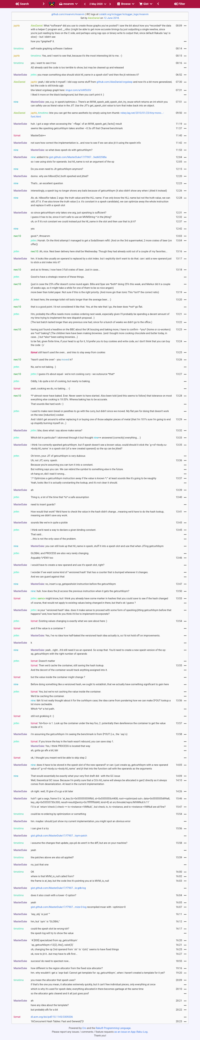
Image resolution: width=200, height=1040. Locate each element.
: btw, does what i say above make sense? (56, 430)
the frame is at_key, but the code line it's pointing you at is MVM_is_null (70, 880)
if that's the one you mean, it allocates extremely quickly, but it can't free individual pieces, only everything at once (93, 984)
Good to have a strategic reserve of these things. (57, 276)
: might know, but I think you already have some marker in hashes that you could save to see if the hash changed (99, 598)
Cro (84, 1028)
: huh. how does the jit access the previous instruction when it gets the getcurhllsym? (80, 591)
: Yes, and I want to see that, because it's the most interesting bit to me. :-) (76, 55)
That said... (37, 534)
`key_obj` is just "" (40, 914)
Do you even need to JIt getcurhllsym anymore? (57, 169)
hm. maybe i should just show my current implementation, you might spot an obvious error (80, 821)
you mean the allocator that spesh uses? (53, 980)
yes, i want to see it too (43, 63)
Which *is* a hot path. (43, 708)
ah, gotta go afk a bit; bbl (44, 750)
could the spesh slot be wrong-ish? (50, 928)
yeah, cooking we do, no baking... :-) (50, 388)
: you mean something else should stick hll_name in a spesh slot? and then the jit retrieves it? (85, 74)
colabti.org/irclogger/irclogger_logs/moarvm (124, 14)
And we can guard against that (48, 576)
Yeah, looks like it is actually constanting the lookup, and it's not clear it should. (74, 482)
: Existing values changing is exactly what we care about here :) (69, 621)
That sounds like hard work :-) (47, 404)
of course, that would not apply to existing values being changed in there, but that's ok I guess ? (83, 602)
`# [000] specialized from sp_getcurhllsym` (54, 940)
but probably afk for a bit (44, 1009)
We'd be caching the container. (48, 696)
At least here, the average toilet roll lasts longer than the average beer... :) (71, 299)
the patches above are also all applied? (52, 857)
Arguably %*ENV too (42, 557)
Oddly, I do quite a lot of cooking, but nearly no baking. (60, 381)
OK (32, 871)
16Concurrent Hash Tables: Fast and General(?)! (57, 1021)
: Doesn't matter (43, 660)
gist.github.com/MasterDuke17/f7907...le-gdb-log (58, 888)
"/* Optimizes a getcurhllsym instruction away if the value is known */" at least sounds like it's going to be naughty (93, 478)
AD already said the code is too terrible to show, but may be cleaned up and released (77, 67)
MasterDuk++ (38, 135)
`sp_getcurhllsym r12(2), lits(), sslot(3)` (52, 944)
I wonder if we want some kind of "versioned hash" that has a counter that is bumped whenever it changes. (89, 572)
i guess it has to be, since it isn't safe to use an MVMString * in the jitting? (71, 217)
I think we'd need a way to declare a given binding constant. (63, 529)
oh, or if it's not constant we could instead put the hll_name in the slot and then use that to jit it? (83, 221)
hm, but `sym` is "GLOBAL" (45, 921)
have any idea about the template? (50, 1005)
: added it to (69, 157)
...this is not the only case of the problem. (53, 538)
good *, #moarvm (40, 236)
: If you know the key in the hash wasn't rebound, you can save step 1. (72, 741)
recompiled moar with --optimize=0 (78, 907)
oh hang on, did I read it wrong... (48, 473)
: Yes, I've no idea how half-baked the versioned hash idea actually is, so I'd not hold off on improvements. (95, 635)
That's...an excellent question (47, 183)
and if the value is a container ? (48, 628)
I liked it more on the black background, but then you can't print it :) (67, 94)
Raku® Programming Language (113, 1028)
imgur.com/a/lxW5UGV (78, 90)
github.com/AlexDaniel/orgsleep (114, 81)
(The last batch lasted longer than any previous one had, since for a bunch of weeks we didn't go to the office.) (91, 322)
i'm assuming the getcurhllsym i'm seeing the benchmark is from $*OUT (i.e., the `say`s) (79, 734)
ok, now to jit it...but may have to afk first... (54, 953)
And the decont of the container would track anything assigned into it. (69, 670)
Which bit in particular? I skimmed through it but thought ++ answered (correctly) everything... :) (86, 437)
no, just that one (40, 864)
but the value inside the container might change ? (58, 677)
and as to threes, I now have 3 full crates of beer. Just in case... (65, 269)
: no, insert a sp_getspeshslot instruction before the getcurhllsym (73, 583)
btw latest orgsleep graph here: (61, 90)
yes (33, 228)
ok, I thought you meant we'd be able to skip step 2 (59, 757)
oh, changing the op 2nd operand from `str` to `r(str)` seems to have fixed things (75, 949)
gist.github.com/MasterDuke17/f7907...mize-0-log (58, 907)
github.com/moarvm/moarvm (68, 14)
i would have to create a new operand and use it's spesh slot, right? (67, 564)
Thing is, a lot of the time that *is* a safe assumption (60, 497)
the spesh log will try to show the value (52, 933)
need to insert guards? (43, 504)
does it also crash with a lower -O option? (53, 895)
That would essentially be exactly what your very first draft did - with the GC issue (75, 775)
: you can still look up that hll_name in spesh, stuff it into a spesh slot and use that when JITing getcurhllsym (97, 546)
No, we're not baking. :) (43, 366)
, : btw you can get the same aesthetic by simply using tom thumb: (97, 114)
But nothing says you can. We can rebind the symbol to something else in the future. (77, 469)
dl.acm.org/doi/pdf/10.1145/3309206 (52, 1016)
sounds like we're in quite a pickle (49, 522)
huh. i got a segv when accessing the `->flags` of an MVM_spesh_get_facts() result (76, 123)
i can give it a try (40, 828)
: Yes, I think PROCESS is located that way (60, 746)
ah (32, 490)
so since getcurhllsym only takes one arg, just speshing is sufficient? (68, 212)
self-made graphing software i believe (51, 48)
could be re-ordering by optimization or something (58, 813)
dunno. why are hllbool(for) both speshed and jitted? (59, 176)
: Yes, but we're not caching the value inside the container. (66, 691)
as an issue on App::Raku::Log (131, 1031)
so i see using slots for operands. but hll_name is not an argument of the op (72, 161)
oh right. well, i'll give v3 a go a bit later (52, 791)
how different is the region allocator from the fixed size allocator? (67, 968)
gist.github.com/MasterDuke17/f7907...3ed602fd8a (78, 157)
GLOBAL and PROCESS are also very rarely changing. (60, 553)
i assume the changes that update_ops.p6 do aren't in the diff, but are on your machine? (79, 842)
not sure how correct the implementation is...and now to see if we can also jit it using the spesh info (86, 142)
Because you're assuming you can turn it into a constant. (62, 464)
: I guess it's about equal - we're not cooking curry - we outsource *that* (73, 374)
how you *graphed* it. (43, 41)
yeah (33, 850)
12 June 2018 (111, 18)
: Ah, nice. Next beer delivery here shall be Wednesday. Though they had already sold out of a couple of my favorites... (99, 251)
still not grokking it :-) (42, 716)
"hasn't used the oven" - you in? (52, 359)
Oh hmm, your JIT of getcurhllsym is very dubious (58, 455)
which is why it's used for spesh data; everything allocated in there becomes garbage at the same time (87, 988)
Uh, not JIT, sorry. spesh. (44, 460)
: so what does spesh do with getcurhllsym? (61, 150)
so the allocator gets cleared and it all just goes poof (60, 993)
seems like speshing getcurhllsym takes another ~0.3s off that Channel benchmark (77, 128)
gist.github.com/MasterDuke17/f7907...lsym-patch (59, 835)
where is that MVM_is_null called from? (52, 876)
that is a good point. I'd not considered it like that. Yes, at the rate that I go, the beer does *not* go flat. (87, 306)
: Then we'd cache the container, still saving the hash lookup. (67, 665)
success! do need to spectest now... (50, 961)
